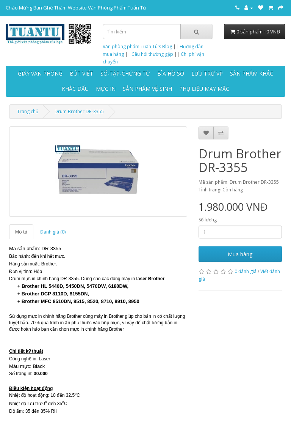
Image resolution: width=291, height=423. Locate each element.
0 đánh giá (246, 271)
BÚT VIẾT (81, 73)
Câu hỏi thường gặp (152, 54)
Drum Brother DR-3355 (79, 111)
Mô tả (21, 232)
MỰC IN (106, 88)
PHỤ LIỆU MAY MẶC (204, 88)
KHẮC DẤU (75, 88)
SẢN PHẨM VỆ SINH (147, 88)
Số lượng (208, 219)
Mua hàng (240, 254)
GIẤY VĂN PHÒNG (40, 73)
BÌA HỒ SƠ (170, 73)
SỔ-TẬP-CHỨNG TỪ (125, 73)
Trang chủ (27, 111)
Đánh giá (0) (53, 232)
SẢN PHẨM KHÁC (251, 73)
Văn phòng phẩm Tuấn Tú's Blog (137, 46)
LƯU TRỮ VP (207, 73)
